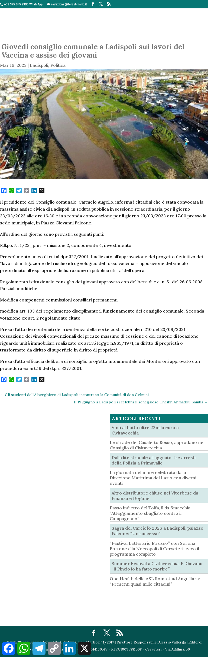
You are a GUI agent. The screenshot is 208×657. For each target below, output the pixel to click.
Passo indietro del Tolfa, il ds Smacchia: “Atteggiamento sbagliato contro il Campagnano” (150, 513)
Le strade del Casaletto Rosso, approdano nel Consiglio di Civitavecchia (157, 445)
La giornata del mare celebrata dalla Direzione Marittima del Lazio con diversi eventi (153, 478)
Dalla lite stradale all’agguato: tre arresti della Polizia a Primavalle (154, 460)
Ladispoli (39, 65)
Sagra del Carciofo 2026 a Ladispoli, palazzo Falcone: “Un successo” (157, 530)
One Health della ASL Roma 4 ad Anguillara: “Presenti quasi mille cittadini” (155, 581)
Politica (58, 65)
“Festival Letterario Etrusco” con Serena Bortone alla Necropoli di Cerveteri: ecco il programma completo (154, 548)
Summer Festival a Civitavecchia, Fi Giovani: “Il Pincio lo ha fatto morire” (157, 566)
